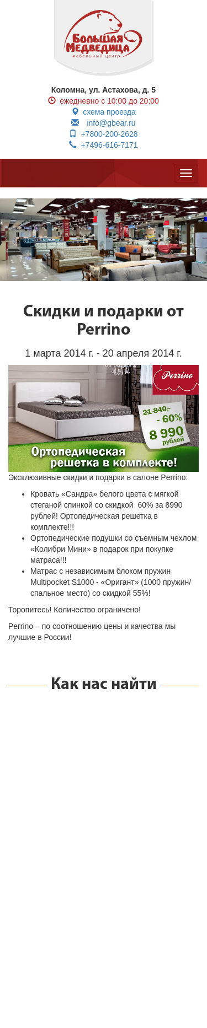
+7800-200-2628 (103, 134)
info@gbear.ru (103, 123)
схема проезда (103, 111)
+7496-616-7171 (103, 145)
